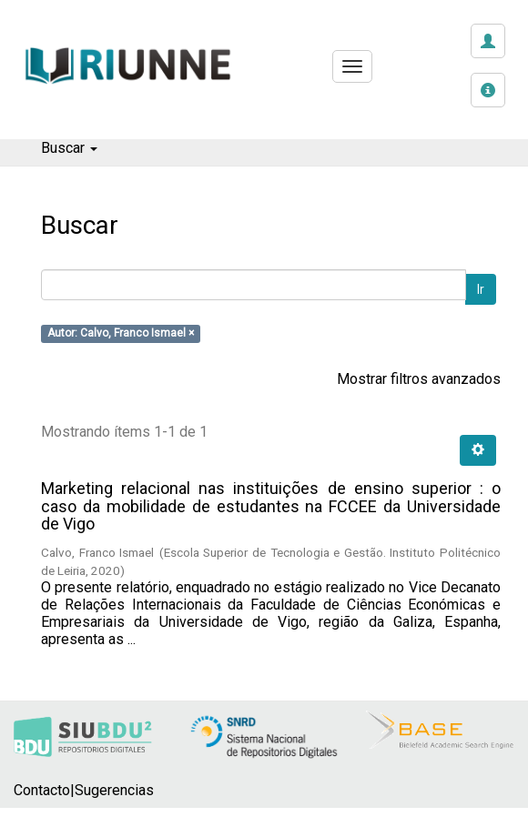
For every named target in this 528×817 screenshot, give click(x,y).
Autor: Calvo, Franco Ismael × (120, 334)
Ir (480, 289)
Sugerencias (114, 790)
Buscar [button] (69, 147)
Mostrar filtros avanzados (419, 379)
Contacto (42, 790)
